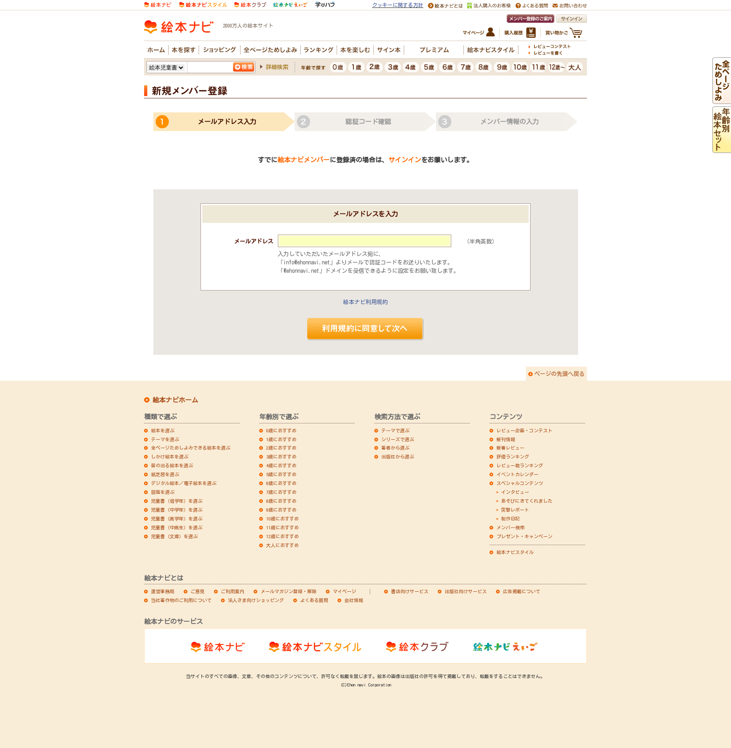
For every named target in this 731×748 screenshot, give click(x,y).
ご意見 (198, 591)
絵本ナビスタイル (515, 552)
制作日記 (510, 518)
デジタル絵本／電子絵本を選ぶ (183, 483)
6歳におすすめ (281, 483)
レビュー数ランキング (520, 465)
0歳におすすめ (281, 430)
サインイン (404, 160)
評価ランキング (513, 456)
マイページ (344, 591)
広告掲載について (521, 591)
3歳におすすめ (281, 456)
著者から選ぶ (395, 447)
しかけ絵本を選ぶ (169, 456)
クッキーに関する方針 (397, 4)
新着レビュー (510, 447)
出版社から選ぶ (397, 456)
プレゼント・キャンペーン (524, 536)
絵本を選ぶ (162, 430)
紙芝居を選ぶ (165, 474)
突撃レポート (515, 509)
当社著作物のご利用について (181, 600)
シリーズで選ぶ (397, 439)
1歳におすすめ (281, 439)
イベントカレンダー (517, 474)
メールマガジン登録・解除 (289, 591)
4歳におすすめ (281, 465)
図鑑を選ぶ (162, 492)
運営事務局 (162, 591)
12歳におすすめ (282, 536)
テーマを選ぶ (165, 439)
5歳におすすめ (281, 474)
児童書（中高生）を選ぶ (176, 527)
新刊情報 (506, 439)
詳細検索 (277, 66)
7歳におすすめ (281, 492)
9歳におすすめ (281, 509)
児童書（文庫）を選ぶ (174, 536)
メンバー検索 (510, 527)
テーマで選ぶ (395, 430)
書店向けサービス (409, 591)
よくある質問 (314, 600)
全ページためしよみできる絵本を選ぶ (190, 447)
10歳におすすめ (282, 518)
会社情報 (354, 600)
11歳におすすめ (282, 527)
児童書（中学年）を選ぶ (176, 509)
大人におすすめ (282, 545)
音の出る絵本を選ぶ (172, 465)
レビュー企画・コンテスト (524, 430)
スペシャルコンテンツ (520, 483)
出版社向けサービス (466, 591)
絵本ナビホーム (175, 400)
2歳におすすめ (281, 447)
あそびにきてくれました (526, 501)
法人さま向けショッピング (256, 600)
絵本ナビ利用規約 (365, 302)
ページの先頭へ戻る (559, 373)
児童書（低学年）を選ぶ (176, 501)
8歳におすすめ (281, 501)
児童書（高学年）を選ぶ (176, 518)
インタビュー (515, 492)
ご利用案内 (232, 591)
